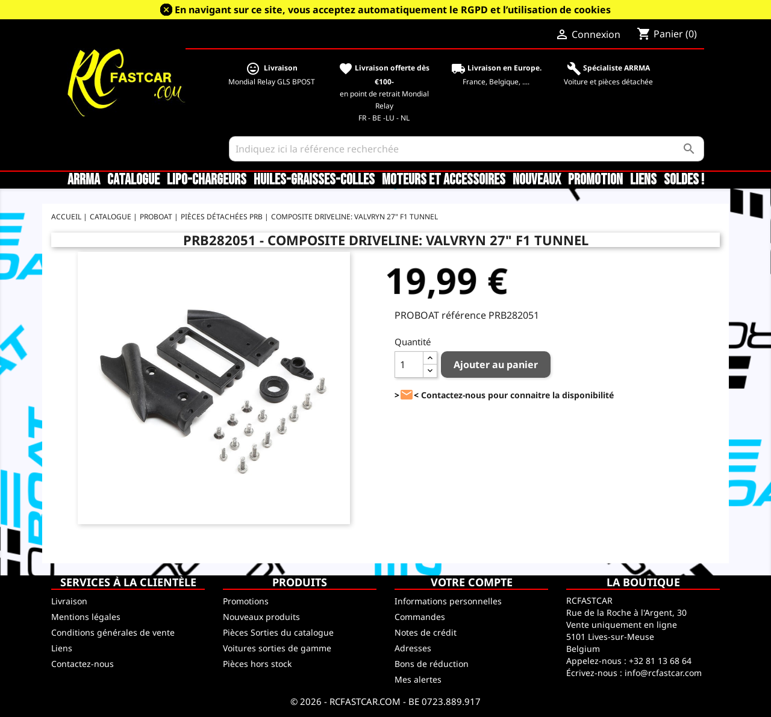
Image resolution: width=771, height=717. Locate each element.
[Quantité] (409, 364)
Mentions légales (85, 616)
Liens (643, 180)
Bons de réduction (432, 663)
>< (407, 395)
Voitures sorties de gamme (277, 648)
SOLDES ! (684, 180)
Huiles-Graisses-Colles (314, 180)
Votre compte (472, 582)
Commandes (420, 616)
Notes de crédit (426, 632)
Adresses (413, 648)
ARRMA (83, 180)
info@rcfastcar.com (663, 672)
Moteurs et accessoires (443, 180)
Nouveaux (537, 180)
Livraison (69, 601)
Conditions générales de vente (113, 632)
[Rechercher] (466, 148)
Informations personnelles (448, 601)
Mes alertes (418, 679)
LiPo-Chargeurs (206, 180)
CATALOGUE (133, 180)
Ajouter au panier (496, 364)
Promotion (595, 180)
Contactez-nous (82, 663)
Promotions (246, 601)
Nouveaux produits (261, 616)
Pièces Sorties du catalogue (278, 632)
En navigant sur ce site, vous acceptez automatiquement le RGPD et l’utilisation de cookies (393, 9)
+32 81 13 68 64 (660, 660)
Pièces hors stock (257, 663)
